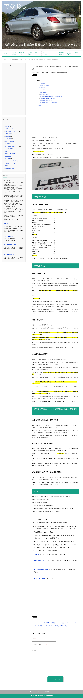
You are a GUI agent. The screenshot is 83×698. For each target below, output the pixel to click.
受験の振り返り (42, 87)
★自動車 (7, 143)
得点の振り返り (43, 92)
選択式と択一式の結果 (45, 85)
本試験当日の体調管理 (45, 94)
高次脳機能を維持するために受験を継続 (48, 102)
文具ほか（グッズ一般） (69, 53)
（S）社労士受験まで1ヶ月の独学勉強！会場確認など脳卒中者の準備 (50, 626)
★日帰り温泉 (8, 138)
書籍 (6, 165)
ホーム (5, 53)
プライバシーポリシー (10, 153)
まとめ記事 (7, 158)
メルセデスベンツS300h (10, 161)
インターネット (8, 148)
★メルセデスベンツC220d (29, 53)
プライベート (77, 53)
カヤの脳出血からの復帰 (40, 569)
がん (6, 151)
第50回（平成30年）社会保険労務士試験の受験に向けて (50, 96)
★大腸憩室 (7, 136)
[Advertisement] (55, 124)
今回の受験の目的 (44, 89)
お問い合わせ (49, 691)
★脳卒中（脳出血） (13, 53)
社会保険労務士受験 (61, 53)
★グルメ (53, 53)
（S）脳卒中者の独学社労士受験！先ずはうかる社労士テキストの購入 (60, 623)
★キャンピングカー (37, 53)
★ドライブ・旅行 (45, 53)
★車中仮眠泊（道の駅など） (12, 146)
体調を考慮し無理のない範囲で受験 (47, 98)
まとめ (40, 105)
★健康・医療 (21, 53)
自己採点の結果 (42, 83)
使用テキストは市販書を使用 (46, 100)
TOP (6, 59)
